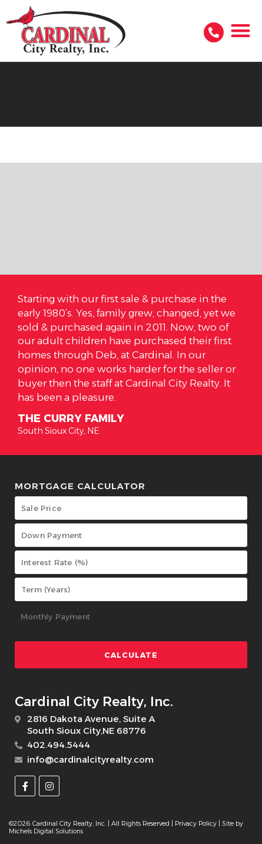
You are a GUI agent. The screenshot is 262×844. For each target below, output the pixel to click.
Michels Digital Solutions (46, 831)
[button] (241, 31)
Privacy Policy (196, 823)
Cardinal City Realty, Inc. (94, 702)
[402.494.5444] (214, 32)
